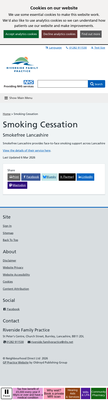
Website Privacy (13, 267)
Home (7, 114)
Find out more (91, 34)
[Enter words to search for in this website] (63, 84)
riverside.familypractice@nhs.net (50, 342)
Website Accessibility (16, 274)
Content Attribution (16, 289)
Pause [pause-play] (6, 395)
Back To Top (10, 240)
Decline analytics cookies (59, 34)
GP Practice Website (16, 362)
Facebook (11, 309)
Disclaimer (9, 260)
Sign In (7, 226)
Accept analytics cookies (21, 34)
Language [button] (53, 47)
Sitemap (8, 233)
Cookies (8, 281)
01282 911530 (76, 47)
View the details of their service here (26, 150)
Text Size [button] (97, 47)
